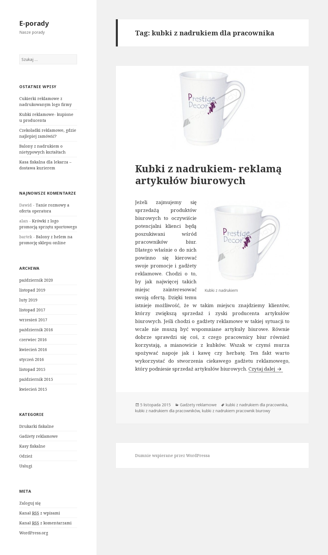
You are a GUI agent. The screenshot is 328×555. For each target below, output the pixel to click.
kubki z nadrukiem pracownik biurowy (236, 410)
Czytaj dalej (265, 368)
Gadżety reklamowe (38, 436)
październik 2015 (36, 379)
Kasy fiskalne (32, 446)
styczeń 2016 (31, 359)
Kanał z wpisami (39, 513)
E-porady (34, 23)
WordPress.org (33, 532)
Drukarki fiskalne (36, 426)
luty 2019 (28, 300)
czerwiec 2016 (33, 339)
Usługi (25, 466)
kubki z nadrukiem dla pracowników (167, 410)
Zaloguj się (30, 503)
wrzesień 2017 (33, 319)
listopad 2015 (32, 369)
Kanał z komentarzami (45, 523)
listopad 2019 (32, 290)
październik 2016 (36, 329)
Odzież (25, 456)
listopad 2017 (32, 309)
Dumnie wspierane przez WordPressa (172, 455)
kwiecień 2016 (33, 349)
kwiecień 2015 (33, 389)
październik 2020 (36, 280)
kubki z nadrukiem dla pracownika (256, 404)
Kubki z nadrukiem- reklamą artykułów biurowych (208, 174)
